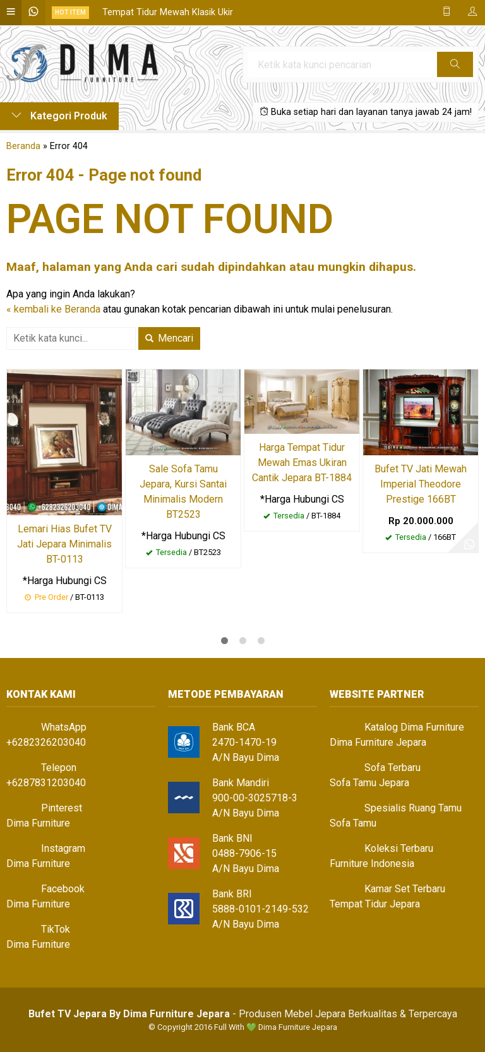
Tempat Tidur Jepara (375, 904)
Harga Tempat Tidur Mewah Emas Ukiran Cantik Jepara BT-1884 (302, 462)
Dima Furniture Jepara (378, 742)
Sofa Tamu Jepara (369, 783)
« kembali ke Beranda (53, 309)
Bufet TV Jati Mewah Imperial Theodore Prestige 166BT (420, 484)
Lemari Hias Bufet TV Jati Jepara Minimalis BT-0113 (64, 544)
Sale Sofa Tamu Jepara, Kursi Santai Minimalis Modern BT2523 (183, 491)
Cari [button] (455, 68)
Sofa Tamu (353, 823)
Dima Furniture (38, 823)
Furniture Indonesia (372, 864)
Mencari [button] (169, 338)
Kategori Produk (59, 116)
